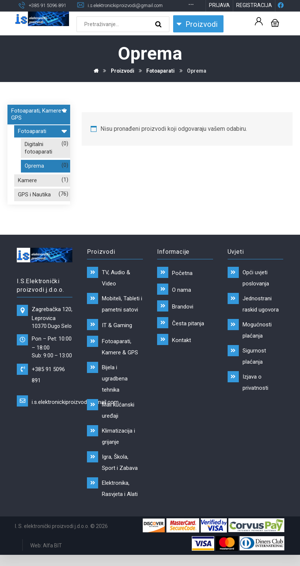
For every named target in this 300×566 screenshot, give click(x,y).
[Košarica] (275, 34)
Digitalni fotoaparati (38, 161)
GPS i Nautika (34, 207)
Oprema (34, 178)
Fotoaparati (42, 142)
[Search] (159, 36)
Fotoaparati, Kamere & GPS (38, 125)
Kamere (27, 192)
